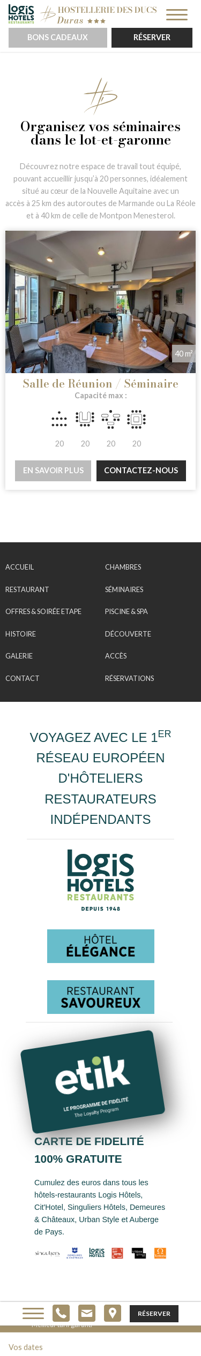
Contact (22, 678)
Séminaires (124, 589)
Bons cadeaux (57, 37)
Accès (115, 656)
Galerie (19, 656)
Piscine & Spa (126, 611)
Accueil (19, 567)
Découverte (128, 634)
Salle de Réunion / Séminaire (100, 383)
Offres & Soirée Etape (43, 611)
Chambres (123, 567)
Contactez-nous (141, 470)
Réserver (151, 37)
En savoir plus (53, 470)
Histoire (20, 634)
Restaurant (27, 589)
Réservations (129, 678)
